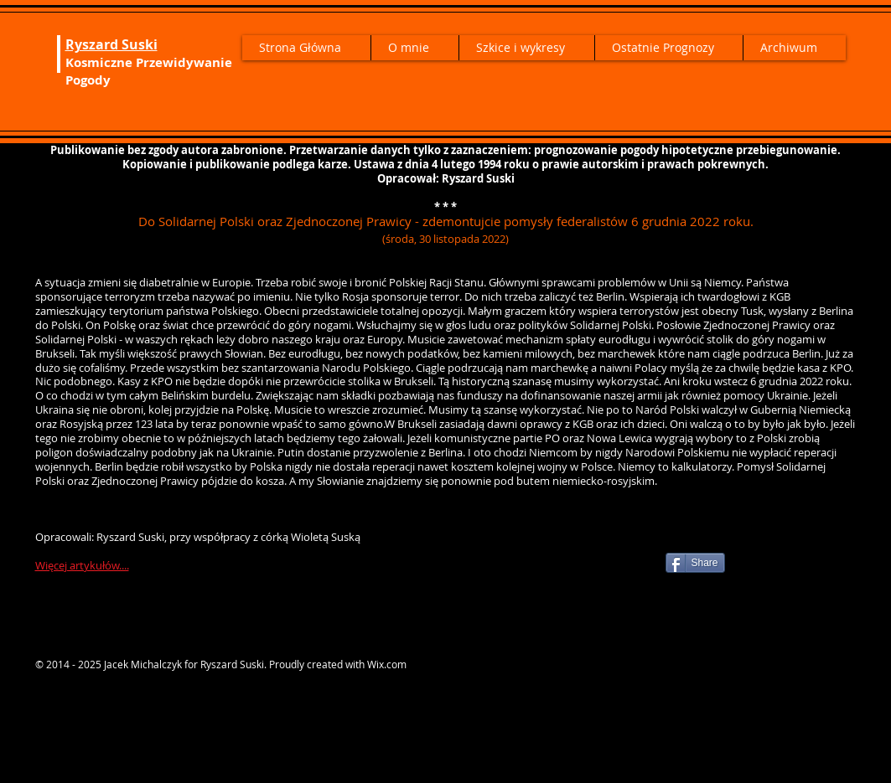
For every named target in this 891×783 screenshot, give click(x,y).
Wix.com (387, 664)
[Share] (695, 563)
